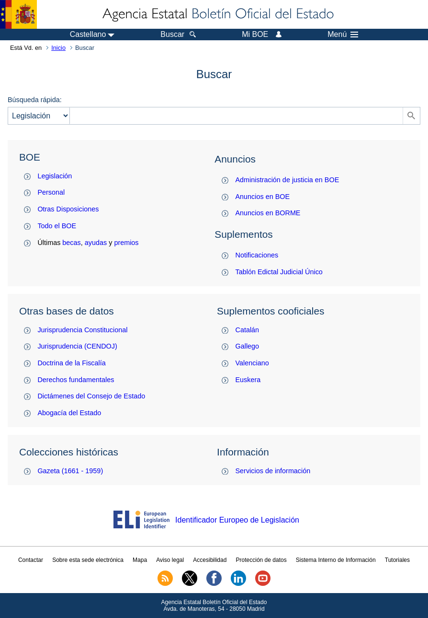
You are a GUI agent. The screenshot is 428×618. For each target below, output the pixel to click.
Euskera (248, 380)
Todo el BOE (56, 226)
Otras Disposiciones (68, 209)
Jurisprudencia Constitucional (82, 330)
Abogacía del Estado (69, 413)
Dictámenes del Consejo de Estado (91, 396)
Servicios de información (273, 471)
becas (71, 242)
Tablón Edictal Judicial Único (279, 272)
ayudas (96, 242)
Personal (51, 192)
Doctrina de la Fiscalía (71, 363)
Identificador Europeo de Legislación (237, 520)
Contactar (30, 560)
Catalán (247, 330)
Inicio (58, 47)
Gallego (247, 346)
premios (126, 242)
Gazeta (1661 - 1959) (70, 471)
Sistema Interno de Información (336, 560)
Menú (342, 34)
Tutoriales (397, 560)
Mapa (140, 560)
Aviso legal (170, 560)
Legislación (54, 176)
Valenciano (252, 363)
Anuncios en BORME (268, 213)
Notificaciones (257, 255)
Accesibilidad (209, 560)
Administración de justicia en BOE (287, 180)
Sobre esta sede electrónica (88, 560)
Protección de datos (261, 560)
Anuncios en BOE (263, 196)
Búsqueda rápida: (35, 100)
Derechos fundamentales (75, 380)
